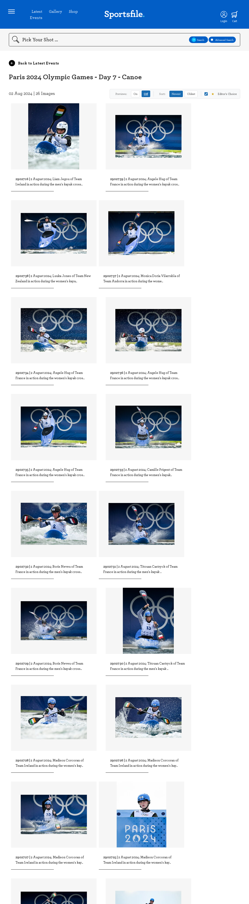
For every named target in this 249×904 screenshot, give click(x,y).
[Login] (222, 15)
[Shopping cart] (233, 15)
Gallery (55, 12)
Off (146, 95)
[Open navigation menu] (12, 12)
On (135, 95)
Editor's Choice (220, 95)
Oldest (191, 95)
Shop (73, 12)
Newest (176, 95)
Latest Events (36, 15)
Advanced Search (222, 41)
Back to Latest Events (34, 64)
